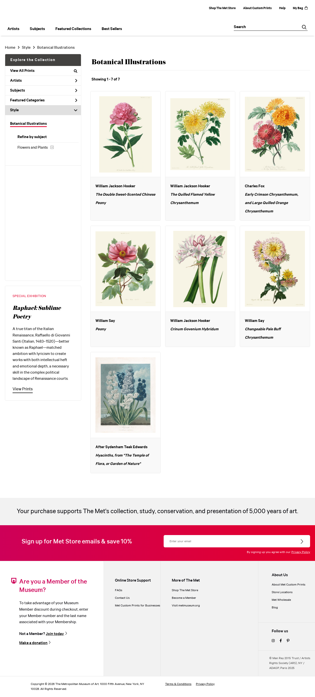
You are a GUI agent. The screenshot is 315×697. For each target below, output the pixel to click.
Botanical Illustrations (56, 47)
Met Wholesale (281, 600)
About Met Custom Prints (288, 585)
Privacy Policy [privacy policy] (205, 684)
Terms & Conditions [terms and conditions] (178, 684)
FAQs (118, 590)
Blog (275, 607)
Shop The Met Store (222, 8)
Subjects (43, 90)
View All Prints (43, 70)
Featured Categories (43, 100)
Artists (43, 80)
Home (10, 47)
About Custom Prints (257, 8)
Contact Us (122, 598)
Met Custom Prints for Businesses (137, 605)
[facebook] (281, 641)
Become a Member (184, 598)
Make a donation (33, 643)
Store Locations (282, 592)
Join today (55, 633)
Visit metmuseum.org (186, 605)
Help (282, 8)
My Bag (300, 8)
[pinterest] (288, 641)
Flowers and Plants (32, 147)
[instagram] (273, 641)
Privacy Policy (300, 552)
